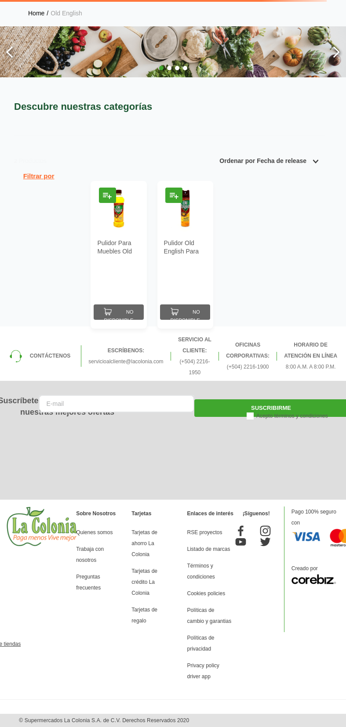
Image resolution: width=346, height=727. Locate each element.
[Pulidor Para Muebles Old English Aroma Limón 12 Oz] (118, 255)
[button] (161, 68)
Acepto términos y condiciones (292, 416)
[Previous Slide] (10, 52)
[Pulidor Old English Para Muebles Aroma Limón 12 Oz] (185, 255)
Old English (66, 13)
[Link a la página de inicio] (36, 13)
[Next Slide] (336, 52)
